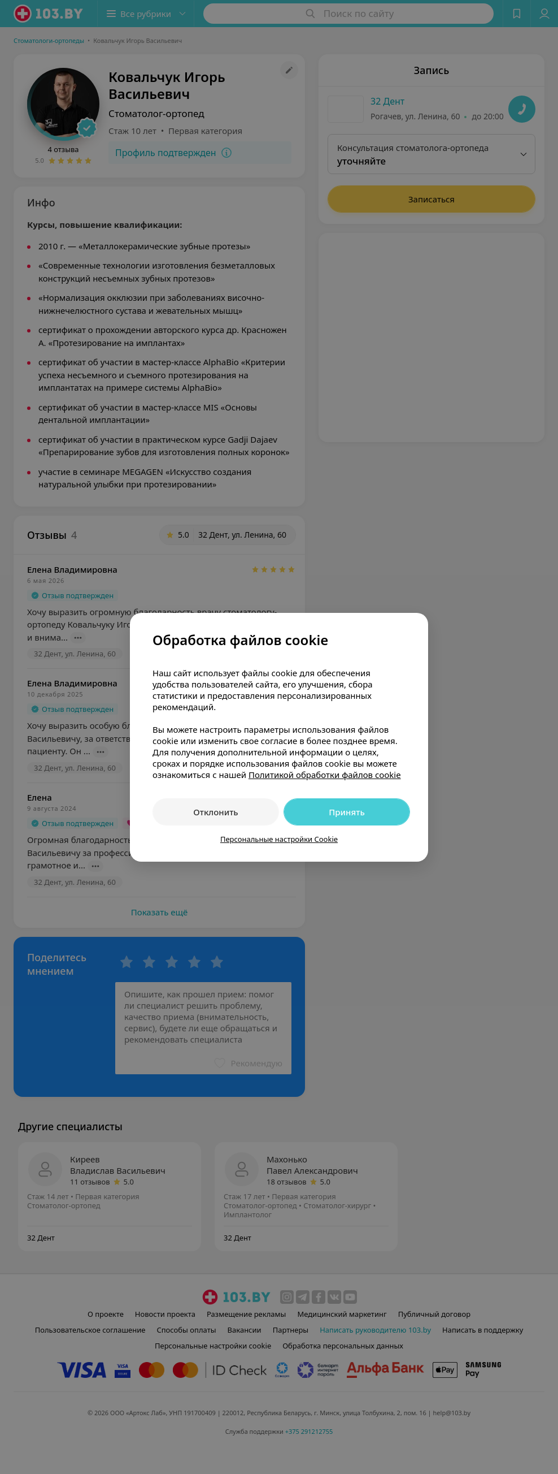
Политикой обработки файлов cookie (325, 774)
